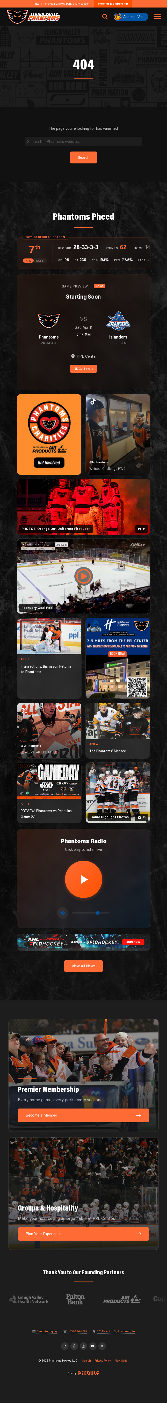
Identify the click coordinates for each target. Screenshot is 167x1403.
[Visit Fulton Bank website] (80, 1299)
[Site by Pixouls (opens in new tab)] (88, 1373)
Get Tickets (83, 369)
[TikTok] (65, 1346)
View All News (84, 965)
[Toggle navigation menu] (158, 17)
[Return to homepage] (33, 16)
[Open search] (105, 17)
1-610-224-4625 (77, 1331)
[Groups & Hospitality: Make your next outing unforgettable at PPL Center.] (83, 1193)
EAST (39, 260)
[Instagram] (83, 1346)
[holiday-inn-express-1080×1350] (118, 658)
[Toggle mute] (62, 912)
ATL (28, 260)
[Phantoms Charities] (49, 434)
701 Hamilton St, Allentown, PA (116, 1331)
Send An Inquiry (47, 1331)
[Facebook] (74, 1346)
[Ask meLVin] (131, 17)
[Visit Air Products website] (127, 1299)
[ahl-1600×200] (83, 941)
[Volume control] (91, 912)
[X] (102, 1346)
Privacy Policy (103, 1360)
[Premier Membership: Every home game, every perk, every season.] (83, 1075)
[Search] (83, 141)
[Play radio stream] (83, 879)
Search (86, 1360)
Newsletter (121, 1360)
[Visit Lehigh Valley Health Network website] (34, 1299)
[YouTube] (93, 1346)
